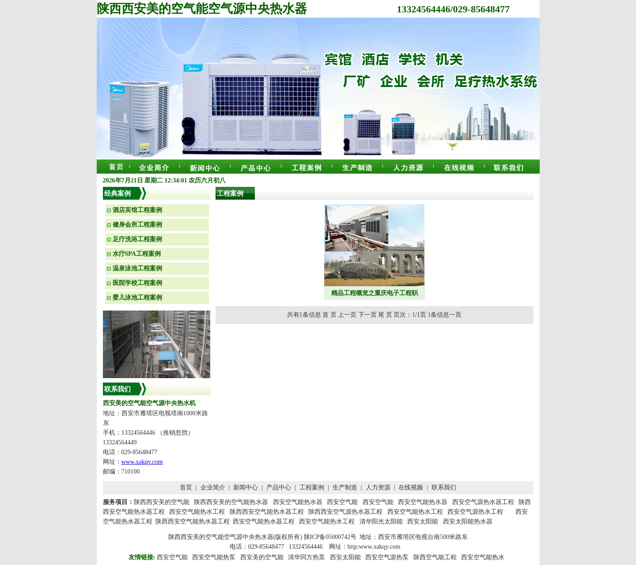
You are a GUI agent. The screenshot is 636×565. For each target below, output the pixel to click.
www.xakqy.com (142, 462)
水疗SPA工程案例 (137, 253)
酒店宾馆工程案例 (137, 210)
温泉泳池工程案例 (137, 268)
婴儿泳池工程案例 (137, 297)
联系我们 (444, 487)
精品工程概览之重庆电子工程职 (374, 293)
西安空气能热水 (482, 557)
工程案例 (311, 487)
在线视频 (410, 487)
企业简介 (213, 487)
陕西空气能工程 (435, 557)
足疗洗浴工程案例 (137, 239)
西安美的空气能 (262, 557)
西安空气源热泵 (387, 557)
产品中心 (278, 487)
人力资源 (378, 487)
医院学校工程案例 (137, 283)
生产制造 (345, 487)
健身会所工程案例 (137, 224)
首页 (186, 487)
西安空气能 (172, 557)
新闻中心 (245, 487)
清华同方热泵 (306, 557)
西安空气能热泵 (213, 557)
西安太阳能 (345, 557)
